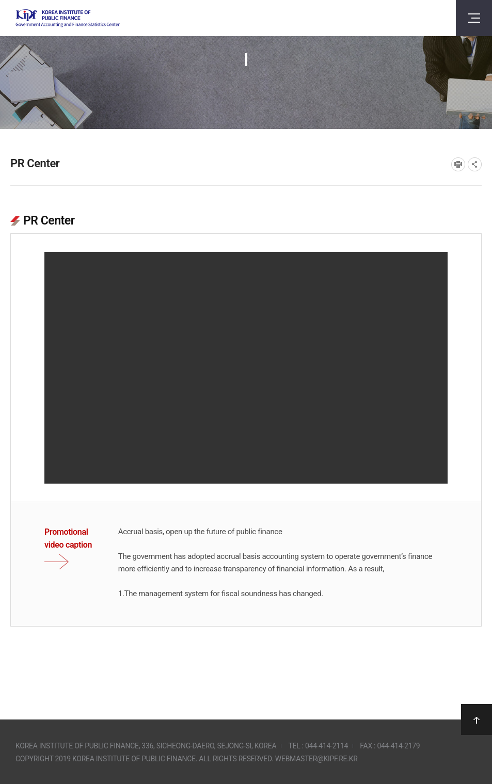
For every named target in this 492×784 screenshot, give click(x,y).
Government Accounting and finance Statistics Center (67, 18)
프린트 (458, 164)
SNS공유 (475, 164)
